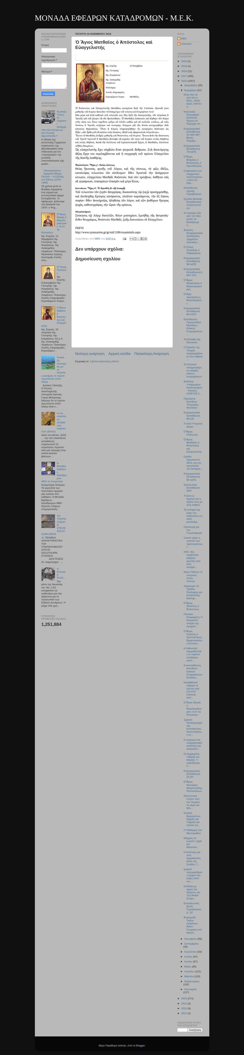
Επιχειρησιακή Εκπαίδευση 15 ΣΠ (192, 774)
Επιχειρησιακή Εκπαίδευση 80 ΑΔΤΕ (192, 311)
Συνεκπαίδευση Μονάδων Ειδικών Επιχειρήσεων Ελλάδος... (193, 671)
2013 (184, 1008)
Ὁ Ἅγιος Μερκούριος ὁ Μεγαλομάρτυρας (193, 285)
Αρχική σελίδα (119, 354)
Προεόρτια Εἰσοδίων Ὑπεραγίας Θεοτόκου (191, 403)
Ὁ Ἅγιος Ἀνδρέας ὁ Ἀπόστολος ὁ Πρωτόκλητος (193, 161)
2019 (184, 66)
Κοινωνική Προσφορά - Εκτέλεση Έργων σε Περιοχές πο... (193, 117)
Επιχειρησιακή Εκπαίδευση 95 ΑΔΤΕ (192, 476)
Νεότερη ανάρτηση (90, 354)
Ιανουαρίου (190, 989)
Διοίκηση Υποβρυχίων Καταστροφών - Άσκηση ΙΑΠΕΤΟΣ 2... (193, 387)
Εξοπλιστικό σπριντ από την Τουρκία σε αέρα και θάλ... (192, 801)
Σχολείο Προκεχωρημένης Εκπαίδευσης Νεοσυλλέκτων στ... (193, 727)
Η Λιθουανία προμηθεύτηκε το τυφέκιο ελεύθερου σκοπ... (192, 654)
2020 (184, 61)
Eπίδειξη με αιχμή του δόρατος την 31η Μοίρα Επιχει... (192, 892)
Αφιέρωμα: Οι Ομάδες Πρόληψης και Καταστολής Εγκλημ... (193, 592)
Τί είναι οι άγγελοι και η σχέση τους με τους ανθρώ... (193, 500)
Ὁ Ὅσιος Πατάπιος (62, 270)
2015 (184, 998)
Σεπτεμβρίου (191, 943)
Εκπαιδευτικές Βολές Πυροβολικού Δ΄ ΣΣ (192, 908)
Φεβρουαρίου (192, 981)
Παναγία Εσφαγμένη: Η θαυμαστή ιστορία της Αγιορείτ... (193, 620)
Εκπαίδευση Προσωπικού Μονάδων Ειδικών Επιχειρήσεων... (193, 327)
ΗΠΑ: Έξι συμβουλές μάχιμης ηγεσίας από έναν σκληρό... (192, 559)
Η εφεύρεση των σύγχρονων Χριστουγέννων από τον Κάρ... (193, 176)
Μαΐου (188, 966)
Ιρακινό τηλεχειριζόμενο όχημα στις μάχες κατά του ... (193, 875)
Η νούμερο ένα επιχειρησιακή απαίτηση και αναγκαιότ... (193, 744)
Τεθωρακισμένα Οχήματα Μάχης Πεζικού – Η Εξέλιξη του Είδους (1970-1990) (52, 176)
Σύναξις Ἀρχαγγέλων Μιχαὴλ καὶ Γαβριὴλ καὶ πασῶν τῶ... (192, 819)
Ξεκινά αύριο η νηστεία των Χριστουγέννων (193, 542)
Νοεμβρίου (190, 90)
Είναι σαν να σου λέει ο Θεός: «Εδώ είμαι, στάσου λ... (192, 100)
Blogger (140, 1045)
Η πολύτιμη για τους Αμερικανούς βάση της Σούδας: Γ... (192, 858)
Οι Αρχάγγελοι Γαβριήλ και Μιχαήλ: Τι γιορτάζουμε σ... (192, 759)
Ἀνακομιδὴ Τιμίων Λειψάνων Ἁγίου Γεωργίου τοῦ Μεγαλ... (192, 925)
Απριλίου (189, 971)
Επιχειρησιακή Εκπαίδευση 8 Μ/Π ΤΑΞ (193, 272)
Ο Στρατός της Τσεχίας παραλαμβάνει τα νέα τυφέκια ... (193, 353)
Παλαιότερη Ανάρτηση (151, 354)
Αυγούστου (190, 951)
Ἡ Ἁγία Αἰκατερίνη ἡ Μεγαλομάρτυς (193, 299)
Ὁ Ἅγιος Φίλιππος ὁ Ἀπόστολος (191, 606)
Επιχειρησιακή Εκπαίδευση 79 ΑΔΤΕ (192, 148)
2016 (184, 81)
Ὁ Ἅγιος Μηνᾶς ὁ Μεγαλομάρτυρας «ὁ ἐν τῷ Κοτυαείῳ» (193, 708)
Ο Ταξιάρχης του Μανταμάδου (193, 831)
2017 (184, 76)
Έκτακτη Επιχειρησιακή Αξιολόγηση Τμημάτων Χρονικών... (193, 236)
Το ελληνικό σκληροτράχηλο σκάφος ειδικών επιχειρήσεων (193, 370)
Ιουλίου (188, 956)
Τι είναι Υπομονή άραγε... (193, 425)
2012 (184, 1013)
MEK (184, 38)
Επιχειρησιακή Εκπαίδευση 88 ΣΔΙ (192, 415)
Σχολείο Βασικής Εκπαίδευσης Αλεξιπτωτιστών (193, 203)
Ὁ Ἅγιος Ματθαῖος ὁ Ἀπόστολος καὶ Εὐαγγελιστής (193, 445)
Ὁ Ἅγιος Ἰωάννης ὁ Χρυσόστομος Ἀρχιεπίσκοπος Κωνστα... (193, 637)
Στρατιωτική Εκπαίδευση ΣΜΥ (192, 487)
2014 (184, 1003)
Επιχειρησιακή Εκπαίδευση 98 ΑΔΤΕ (192, 261)
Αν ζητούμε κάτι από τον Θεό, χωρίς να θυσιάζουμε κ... (192, 219)
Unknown (186, 43)
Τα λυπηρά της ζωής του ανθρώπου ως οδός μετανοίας (193, 515)
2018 (184, 71)
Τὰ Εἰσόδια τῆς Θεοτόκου (192, 341)
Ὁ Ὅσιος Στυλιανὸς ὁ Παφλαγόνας (192, 250)
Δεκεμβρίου (191, 85)
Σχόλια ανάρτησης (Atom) (104, 361)
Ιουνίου (188, 961)
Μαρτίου (189, 976)
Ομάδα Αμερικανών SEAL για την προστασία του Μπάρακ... (193, 462)
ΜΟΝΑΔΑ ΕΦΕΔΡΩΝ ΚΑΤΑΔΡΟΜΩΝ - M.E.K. (114, 18)
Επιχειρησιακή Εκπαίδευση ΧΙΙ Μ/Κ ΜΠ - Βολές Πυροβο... (192, 134)
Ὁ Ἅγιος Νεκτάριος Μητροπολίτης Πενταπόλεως (193, 786)
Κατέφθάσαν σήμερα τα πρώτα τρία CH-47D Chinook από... (191, 690)
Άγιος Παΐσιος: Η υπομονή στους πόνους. (193, 577)
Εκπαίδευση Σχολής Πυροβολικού (192, 190)
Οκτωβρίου (190, 938)
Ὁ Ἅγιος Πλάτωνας (191, 433)
